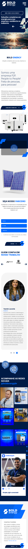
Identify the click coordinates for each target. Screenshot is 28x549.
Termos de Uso (12, 540)
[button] (13, 108)
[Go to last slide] (13, 26)
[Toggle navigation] (24, 3)
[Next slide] (21, 26)
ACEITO (14, 546)
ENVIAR (14, 243)
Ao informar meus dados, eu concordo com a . (15, 235)
